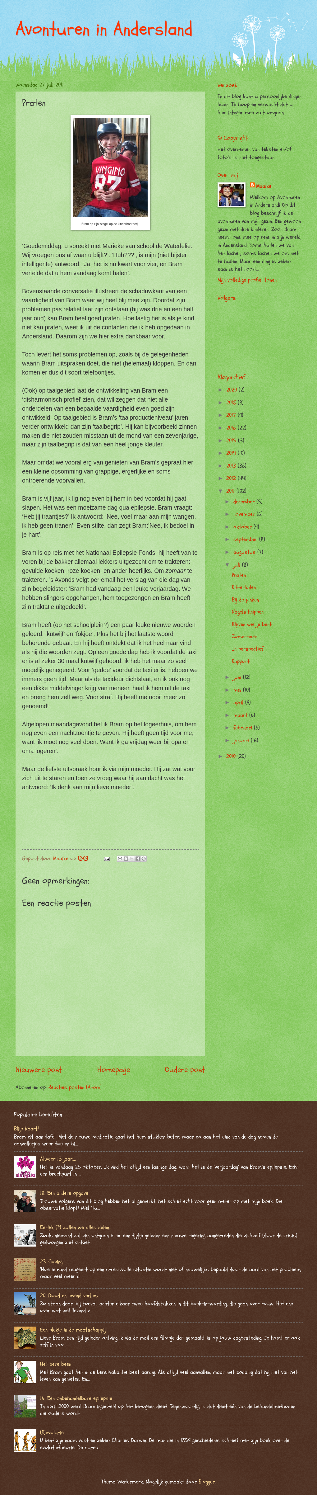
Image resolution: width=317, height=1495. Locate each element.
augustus (245, 552)
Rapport (241, 661)
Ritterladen (244, 587)
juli (237, 565)
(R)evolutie (52, 1432)
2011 (231, 491)
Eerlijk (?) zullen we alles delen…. (76, 1227)
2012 (232, 478)
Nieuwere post (39, 1069)
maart (241, 715)
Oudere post (185, 1069)
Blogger (207, 1482)
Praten (239, 575)
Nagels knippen (248, 612)
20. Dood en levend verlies (69, 1295)
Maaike (263, 186)
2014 (232, 453)
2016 (232, 428)
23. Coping (51, 1262)
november (245, 514)
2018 (232, 403)
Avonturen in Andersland (104, 29)
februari (243, 728)
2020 (232, 390)
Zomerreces (245, 636)
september (246, 539)
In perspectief (247, 649)
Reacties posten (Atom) (75, 1087)
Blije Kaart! (26, 1129)
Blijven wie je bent (252, 624)
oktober (243, 527)
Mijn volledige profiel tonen (247, 280)
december (244, 502)
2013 (232, 466)
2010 (231, 756)
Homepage (113, 1069)
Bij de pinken (245, 600)
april (239, 702)
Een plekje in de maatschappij (73, 1330)
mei (238, 690)
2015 (232, 441)
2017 (232, 415)
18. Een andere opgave (64, 1193)
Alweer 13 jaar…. (58, 1159)
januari (242, 740)
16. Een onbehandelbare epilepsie (76, 1398)
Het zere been (55, 1364)
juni (238, 677)
